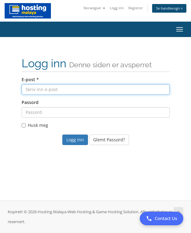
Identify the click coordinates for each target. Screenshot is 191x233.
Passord (30, 102)
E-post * (30, 79)
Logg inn (117, 8)
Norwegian (94, 8)
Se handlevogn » (169, 8)
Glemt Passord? (109, 140)
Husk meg (35, 125)
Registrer (135, 8)
